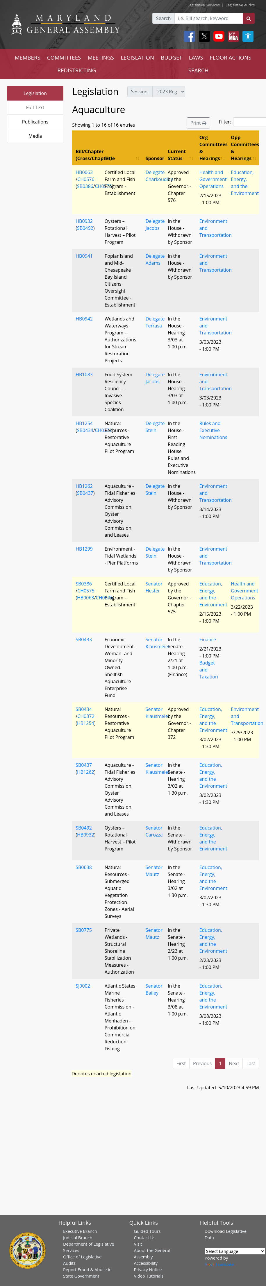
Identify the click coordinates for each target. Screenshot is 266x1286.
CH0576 (85, 179)
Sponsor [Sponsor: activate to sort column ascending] (155, 158)
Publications (35, 122)
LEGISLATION (137, 57)
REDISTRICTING (77, 70)
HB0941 (84, 256)
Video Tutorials (148, 1276)
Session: (140, 91)
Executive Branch (80, 1231)
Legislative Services (204, 5)
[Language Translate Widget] (235, 1251)
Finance (207, 639)
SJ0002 (83, 986)
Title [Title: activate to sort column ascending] (110, 158)
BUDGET (171, 57)
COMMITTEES (64, 57)
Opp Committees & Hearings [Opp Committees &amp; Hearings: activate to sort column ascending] (245, 148)
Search (163, 18)
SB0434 (85, 430)
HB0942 (84, 319)
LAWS (196, 57)
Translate (219, 1264)
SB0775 (84, 930)
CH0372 (103, 430)
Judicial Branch (77, 1237)
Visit (138, 1244)
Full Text (35, 107)
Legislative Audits (240, 5)
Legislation (35, 93)
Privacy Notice (148, 1269)
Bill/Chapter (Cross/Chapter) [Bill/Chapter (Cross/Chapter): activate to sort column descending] (88, 155)
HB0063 (84, 172)
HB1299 (84, 549)
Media (35, 136)
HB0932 (84, 221)
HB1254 (84, 423)
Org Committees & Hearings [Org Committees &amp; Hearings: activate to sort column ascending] (213, 148)
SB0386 (85, 186)
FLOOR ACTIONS (230, 57)
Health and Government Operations (213, 179)
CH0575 (103, 186)
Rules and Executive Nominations (213, 430)
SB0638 (84, 867)
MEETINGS (101, 57)
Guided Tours (147, 1231)
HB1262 (84, 486)
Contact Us (144, 1237)
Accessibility (146, 1263)
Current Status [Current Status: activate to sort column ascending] (177, 155)
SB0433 (84, 639)
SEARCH (198, 70)
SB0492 (85, 228)
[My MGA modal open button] (232, 36)
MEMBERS (27, 57)
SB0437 (85, 493)
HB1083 (84, 374)
